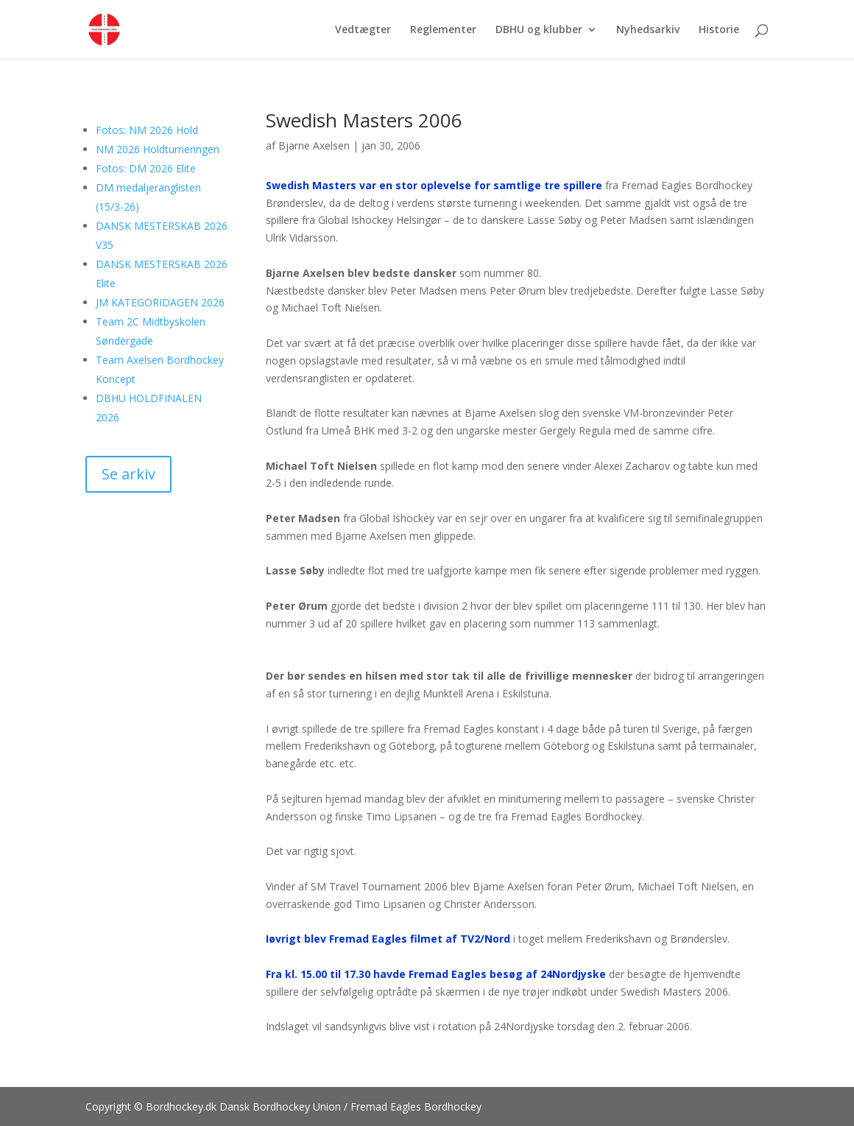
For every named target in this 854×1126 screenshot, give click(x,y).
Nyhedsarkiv (648, 30)
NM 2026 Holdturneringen (157, 149)
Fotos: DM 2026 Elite (146, 168)
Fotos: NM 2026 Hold (147, 130)
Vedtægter (363, 30)
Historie (719, 30)
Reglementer (443, 30)
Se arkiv (128, 474)
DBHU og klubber (538, 30)
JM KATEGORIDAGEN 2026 (160, 302)
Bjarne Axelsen (314, 145)
